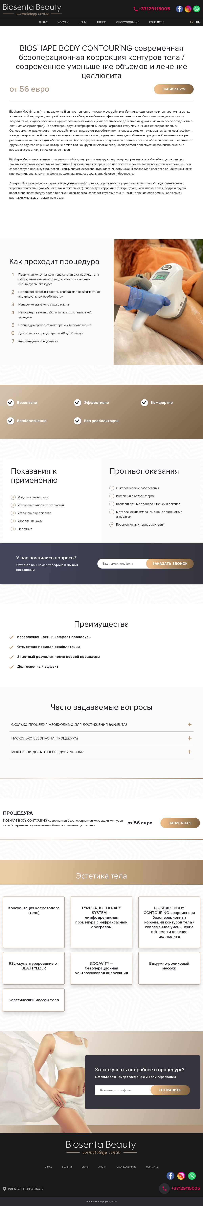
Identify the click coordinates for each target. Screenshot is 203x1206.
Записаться (174, 89)
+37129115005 (154, 9)
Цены (83, 22)
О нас (43, 22)
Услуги (63, 22)
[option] (158, 302)
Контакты (156, 22)
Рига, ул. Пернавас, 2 (25, 1189)
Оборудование (127, 22)
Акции (101, 22)
